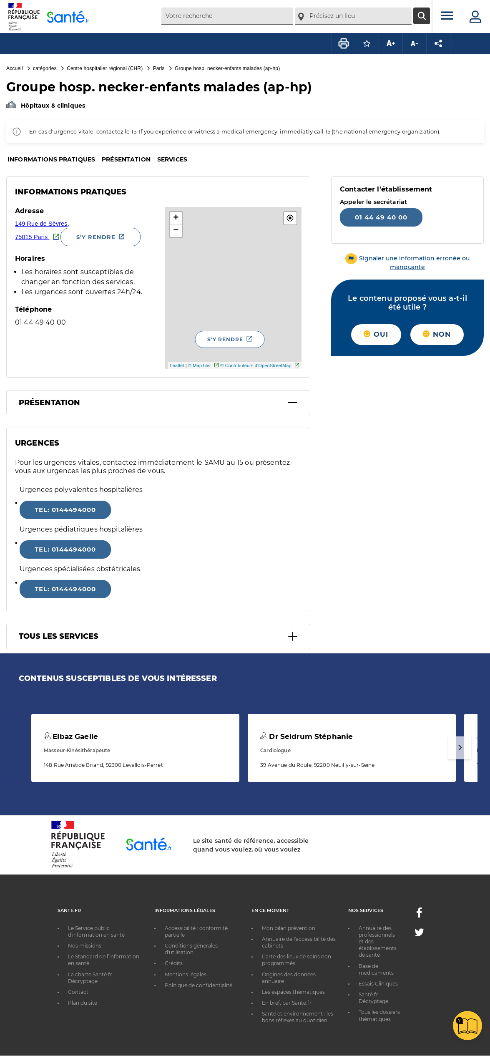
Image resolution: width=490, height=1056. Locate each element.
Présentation (126, 159)
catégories (45, 68)
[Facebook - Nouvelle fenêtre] (419, 915)
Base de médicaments (376, 969)
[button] (290, 218)
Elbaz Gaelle (71, 736)
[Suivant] (459, 747)
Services (172, 159)
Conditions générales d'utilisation (191, 949)
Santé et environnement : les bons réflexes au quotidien (297, 1017)
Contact (78, 992)
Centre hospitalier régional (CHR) (105, 68)
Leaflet (177, 365)
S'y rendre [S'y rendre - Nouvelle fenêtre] (96, 237)
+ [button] (175, 218)
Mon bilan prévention (288, 928)
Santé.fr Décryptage (373, 997)
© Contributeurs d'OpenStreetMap (255, 365)
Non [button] (437, 334)
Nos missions (84, 946)
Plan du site (82, 1003)
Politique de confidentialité (198, 985)
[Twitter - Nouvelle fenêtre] (419, 934)
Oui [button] (376, 334)
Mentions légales (185, 974)
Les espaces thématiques (293, 992)
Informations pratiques (51, 159)
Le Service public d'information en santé (96, 931)
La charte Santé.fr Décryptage (90, 977)
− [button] (175, 230)
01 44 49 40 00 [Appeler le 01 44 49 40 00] (381, 217)
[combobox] (227, 16)
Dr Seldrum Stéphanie (306, 736)
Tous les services (58, 636)
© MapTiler (199, 365)
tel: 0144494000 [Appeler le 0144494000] (65, 510)
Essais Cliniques (378, 983)
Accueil (14, 68)
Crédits (174, 963)
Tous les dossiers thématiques (379, 1015)
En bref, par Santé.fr (287, 1003)
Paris (159, 68)
